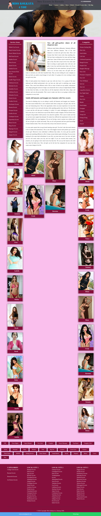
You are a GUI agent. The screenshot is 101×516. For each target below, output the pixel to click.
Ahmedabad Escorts (57, 479)
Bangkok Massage (84, 68)
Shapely (76, 453)
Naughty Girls (88, 443)
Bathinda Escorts (13, 86)
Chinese (84, 449)
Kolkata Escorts (31, 501)
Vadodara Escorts (56, 483)
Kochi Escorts (55, 501)
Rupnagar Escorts (13, 128)
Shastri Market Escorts (15, 53)
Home (50, 5)
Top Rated (75, 443)
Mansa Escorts (12, 122)
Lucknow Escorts (31, 487)
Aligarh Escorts (31, 481)
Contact (56, 5)
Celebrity (82, 111)
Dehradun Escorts (81, 475)
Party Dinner (43, 453)
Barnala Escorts (13, 107)
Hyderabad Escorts (32, 499)
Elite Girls (82, 50)
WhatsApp (76, 514)
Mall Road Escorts (14, 56)
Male (24, 449)
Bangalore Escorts (32, 497)
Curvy (94, 453)
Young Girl (83, 114)
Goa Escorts (55, 485)
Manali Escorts (81, 495)
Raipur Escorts (80, 487)
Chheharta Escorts (13, 83)
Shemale (15, 449)
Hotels (72, 5)
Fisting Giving (83, 117)
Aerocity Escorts (31, 495)
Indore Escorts (55, 502)
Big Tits (52, 449)
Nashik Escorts (81, 471)
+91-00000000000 (86, 1)
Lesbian (62, 449)
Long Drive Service (85, 90)
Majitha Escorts (13, 59)
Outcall (82, 123)
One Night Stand (84, 93)
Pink (43, 449)
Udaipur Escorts (56, 497)
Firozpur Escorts (13, 110)
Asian (5, 449)
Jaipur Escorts (55, 491)
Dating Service (30, 453)
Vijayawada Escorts (82, 497)
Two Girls (40, 443)
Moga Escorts (12, 125)
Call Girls (82, 56)
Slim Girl (82, 87)
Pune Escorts (55, 473)
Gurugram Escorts (32, 493)
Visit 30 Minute (84, 81)
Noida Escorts (30, 489)
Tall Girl (82, 84)
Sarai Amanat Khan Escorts (14, 72)
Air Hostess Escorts (12, 480)
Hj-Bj (66, 453)
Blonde (34, 449)
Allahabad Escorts (32, 479)
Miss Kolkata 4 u (51, 510)
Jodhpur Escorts (56, 499)
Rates (67, 5)
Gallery (62, 5)
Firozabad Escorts (31, 477)
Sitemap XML (60, 510)
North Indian (83, 105)
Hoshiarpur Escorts (14, 104)
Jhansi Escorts (31, 485)
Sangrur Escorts (13, 135)
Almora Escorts (81, 483)
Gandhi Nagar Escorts (14, 79)
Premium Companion (85, 74)
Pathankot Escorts (13, 95)
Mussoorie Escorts (81, 479)
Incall (81, 120)
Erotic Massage (63, 443)
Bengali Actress (84, 62)
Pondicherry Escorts (82, 473)
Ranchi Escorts (81, 499)
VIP (5, 443)
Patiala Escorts (13, 98)
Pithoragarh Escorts (82, 485)
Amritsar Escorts (56, 489)
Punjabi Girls (83, 65)
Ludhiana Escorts (13, 92)
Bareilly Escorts (31, 475)
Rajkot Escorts (80, 491)
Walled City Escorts (14, 47)
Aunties (82, 96)
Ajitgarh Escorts (13, 132)
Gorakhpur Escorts (32, 483)
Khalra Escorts (13, 76)
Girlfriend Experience (85, 59)
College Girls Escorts (12, 469)
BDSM (18, 453)
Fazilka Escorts (13, 113)
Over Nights (15, 443)
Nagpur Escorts (81, 469)
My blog (90, 5)
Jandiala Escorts (13, 68)
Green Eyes (73, 449)
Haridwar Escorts (81, 481)
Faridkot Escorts (13, 101)
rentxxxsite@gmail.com (25, 514)
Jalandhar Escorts (13, 89)
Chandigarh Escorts (57, 471)
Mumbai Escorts (31, 469)
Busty (85, 453)
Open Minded (27, 443)
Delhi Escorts (30, 471)
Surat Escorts (55, 481)
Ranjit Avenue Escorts (14, 50)
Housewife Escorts (12, 476)
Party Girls (82, 71)
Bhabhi (81, 102)
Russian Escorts (11, 473)
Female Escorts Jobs (81, 5)
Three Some (7, 453)
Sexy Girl (82, 78)
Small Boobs (55, 453)
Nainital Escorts (81, 477)
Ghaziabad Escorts (32, 491)
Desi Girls (82, 99)
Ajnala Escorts (12, 65)
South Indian (83, 53)
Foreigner (82, 108)
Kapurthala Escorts (14, 119)
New (5, 457)
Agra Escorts (30, 473)
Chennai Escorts (56, 469)
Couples (51, 443)
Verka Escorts (12, 62)
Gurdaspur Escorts (14, 116)
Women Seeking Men (85, 47)
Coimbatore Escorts (57, 493)
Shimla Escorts (81, 493)
